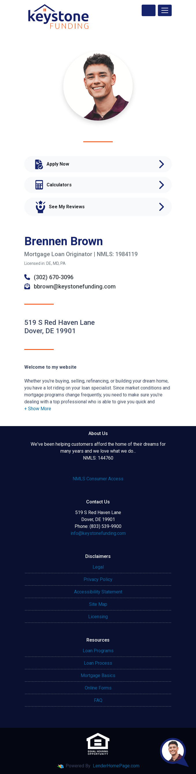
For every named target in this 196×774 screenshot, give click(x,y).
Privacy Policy (98, 579)
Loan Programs (98, 650)
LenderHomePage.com (116, 766)
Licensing (98, 616)
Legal (98, 567)
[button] (37, 408)
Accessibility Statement (98, 592)
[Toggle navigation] (165, 10)
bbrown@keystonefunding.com (70, 286)
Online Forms (98, 688)
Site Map (98, 604)
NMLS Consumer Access (98, 478)
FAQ (98, 700)
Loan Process (98, 663)
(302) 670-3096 (48, 277)
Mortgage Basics (98, 675)
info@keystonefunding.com (98, 533)
